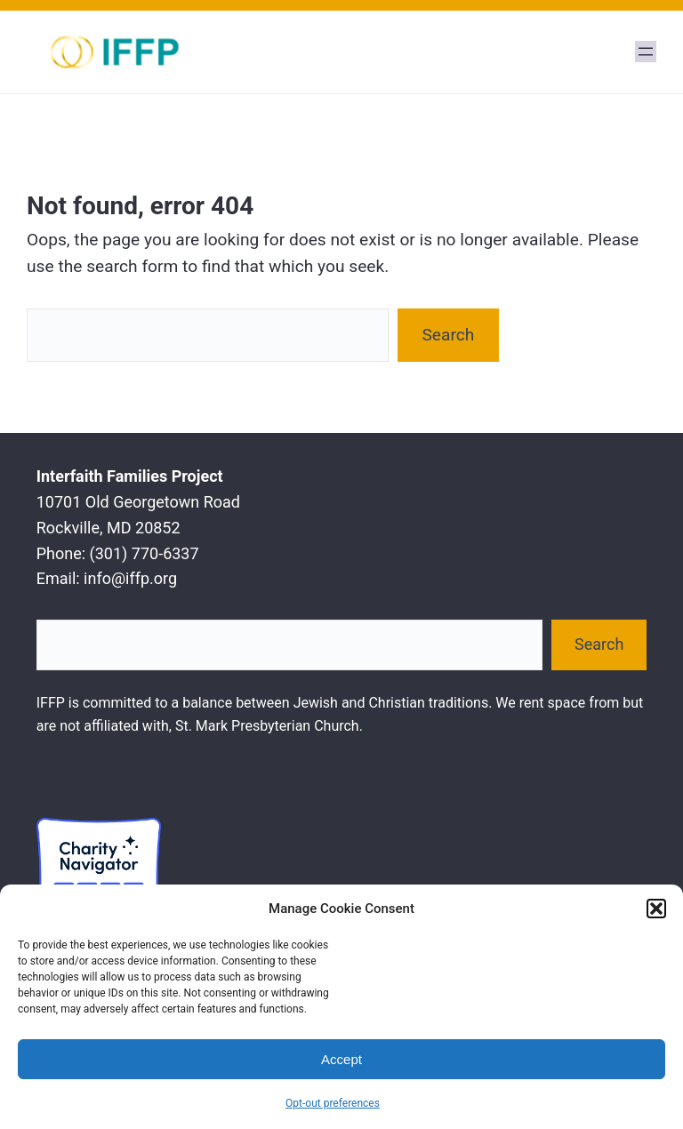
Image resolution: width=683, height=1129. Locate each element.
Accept (341, 1059)
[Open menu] (645, 51)
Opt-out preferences (332, 1103)
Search (448, 334)
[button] (656, 908)
